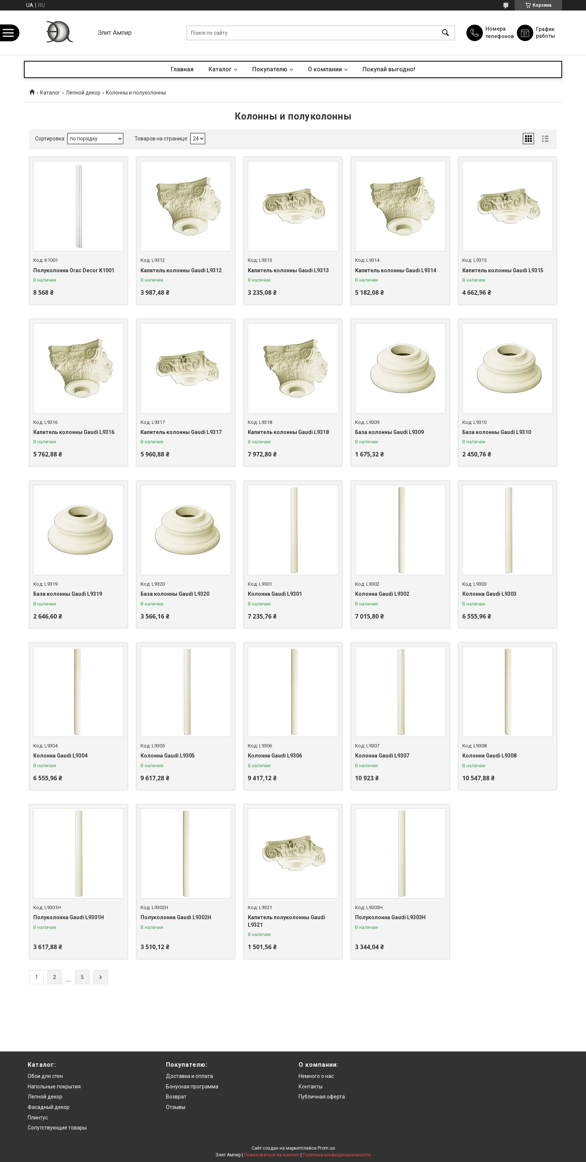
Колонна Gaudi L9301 (275, 594)
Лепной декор (83, 93)
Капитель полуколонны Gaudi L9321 (286, 921)
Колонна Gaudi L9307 (382, 756)
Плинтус (38, 1118)
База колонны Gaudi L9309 (389, 432)
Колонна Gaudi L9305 (168, 756)
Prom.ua (326, 1148)
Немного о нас (316, 1076)
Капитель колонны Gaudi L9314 (395, 270)
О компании (325, 69)
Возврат (176, 1097)
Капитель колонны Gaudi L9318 (288, 432)
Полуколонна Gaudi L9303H (390, 917)
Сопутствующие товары (57, 1128)
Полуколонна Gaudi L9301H (68, 917)
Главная (182, 69)
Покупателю (269, 69)
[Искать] (445, 33)
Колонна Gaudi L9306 (275, 756)
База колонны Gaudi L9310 (496, 432)
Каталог (220, 69)
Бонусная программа (192, 1087)
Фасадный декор (49, 1107)
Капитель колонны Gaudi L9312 (181, 270)
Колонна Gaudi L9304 (60, 756)
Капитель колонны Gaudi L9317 (181, 432)
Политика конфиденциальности (337, 1155)
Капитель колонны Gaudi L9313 (288, 270)
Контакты (311, 1087)
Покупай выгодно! (389, 69)
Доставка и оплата (189, 1076)
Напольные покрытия (54, 1087)
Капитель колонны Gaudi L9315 (502, 270)
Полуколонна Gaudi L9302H (176, 917)
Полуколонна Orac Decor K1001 (73, 270)
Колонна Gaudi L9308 (489, 756)
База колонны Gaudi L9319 (67, 594)
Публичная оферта (322, 1097)
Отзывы (175, 1107)
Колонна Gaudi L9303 (489, 594)
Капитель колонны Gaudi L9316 (73, 432)
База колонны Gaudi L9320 (175, 594)
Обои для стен (45, 1076)
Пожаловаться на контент (271, 1155)
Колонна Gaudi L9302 (382, 594)
